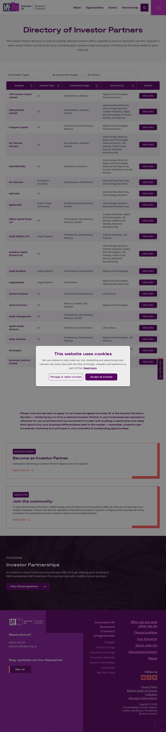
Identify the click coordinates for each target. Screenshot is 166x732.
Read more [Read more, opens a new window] (90, 368)
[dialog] (83, 366)
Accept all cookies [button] (101, 377)
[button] (66, 377)
